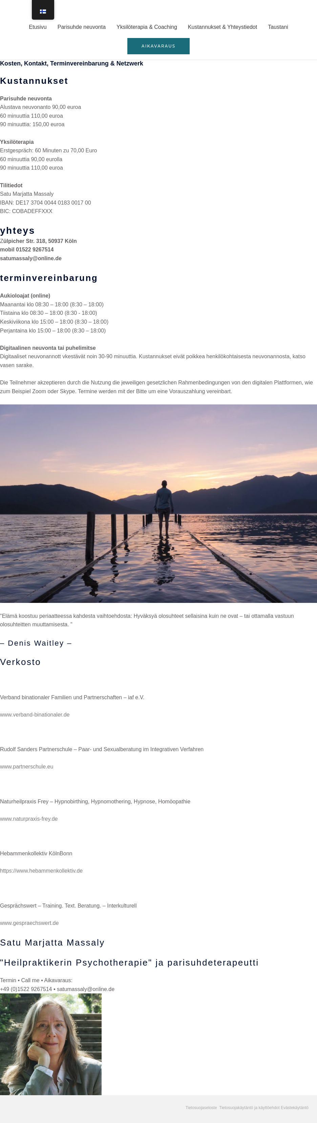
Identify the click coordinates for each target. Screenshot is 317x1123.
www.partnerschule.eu (26, 766)
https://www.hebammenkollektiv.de (41, 871)
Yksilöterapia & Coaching (147, 27)
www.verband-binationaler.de (34, 715)
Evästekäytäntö (295, 1107)
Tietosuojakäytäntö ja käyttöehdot (249, 1107)
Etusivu (37, 27)
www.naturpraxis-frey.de (29, 819)
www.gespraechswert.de (29, 923)
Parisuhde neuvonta (82, 27)
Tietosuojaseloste (202, 1107)
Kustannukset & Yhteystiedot (222, 27)
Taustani (278, 27)
